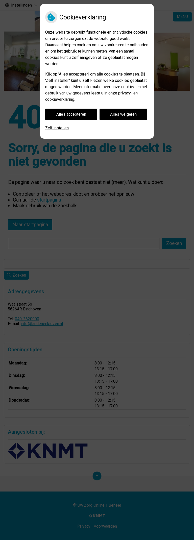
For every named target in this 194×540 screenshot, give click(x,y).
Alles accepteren (71, 114)
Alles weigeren (123, 114)
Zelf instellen (57, 128)
